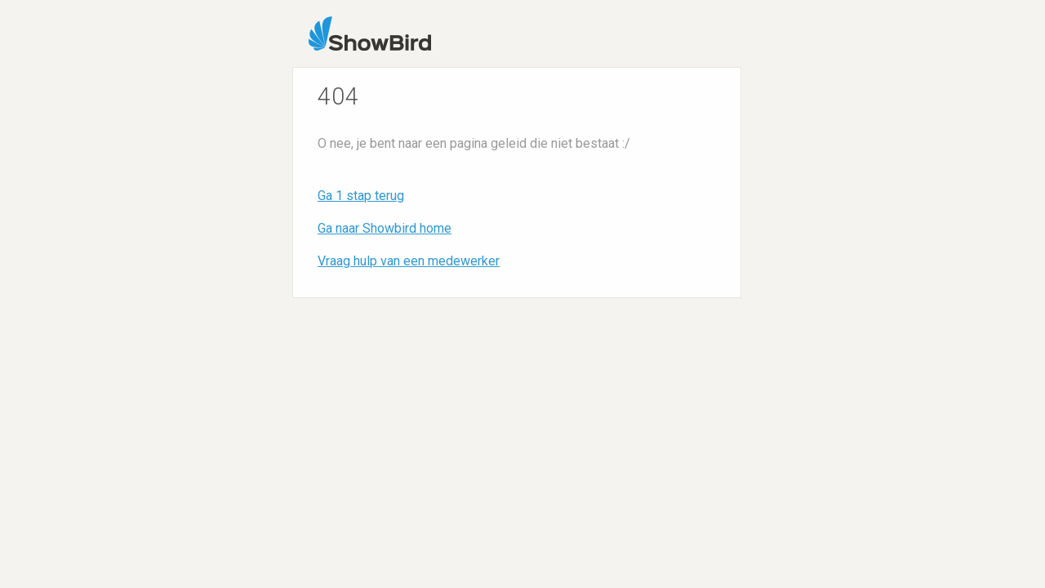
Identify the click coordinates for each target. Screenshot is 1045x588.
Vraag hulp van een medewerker (409, 261)
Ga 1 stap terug (361, 195)
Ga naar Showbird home (384, 228)
